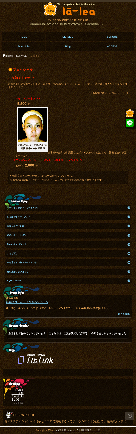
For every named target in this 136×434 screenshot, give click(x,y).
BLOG (15, 399)
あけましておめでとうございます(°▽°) (27, 335)
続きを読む (124, 313)
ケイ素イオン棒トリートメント (22, 262)
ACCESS (112, 46)
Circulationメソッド (17, 244)
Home (9, 56)
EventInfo (18, 396)
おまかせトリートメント (18, 217)
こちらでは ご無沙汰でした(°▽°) (68, 335)
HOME (23, 36)
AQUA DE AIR (14, 280)
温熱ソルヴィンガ (15, 226)
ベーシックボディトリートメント (23, 208)
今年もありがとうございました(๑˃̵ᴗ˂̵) (108, 335)
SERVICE (68, 36)
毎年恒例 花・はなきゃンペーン (27, 302)
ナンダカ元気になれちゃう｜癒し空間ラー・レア (76, 430)
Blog (68, 46)
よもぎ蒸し (12, 253)
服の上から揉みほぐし (17, 271)
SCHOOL (112, 36)
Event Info (24, 46)
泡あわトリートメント (17, 235)
